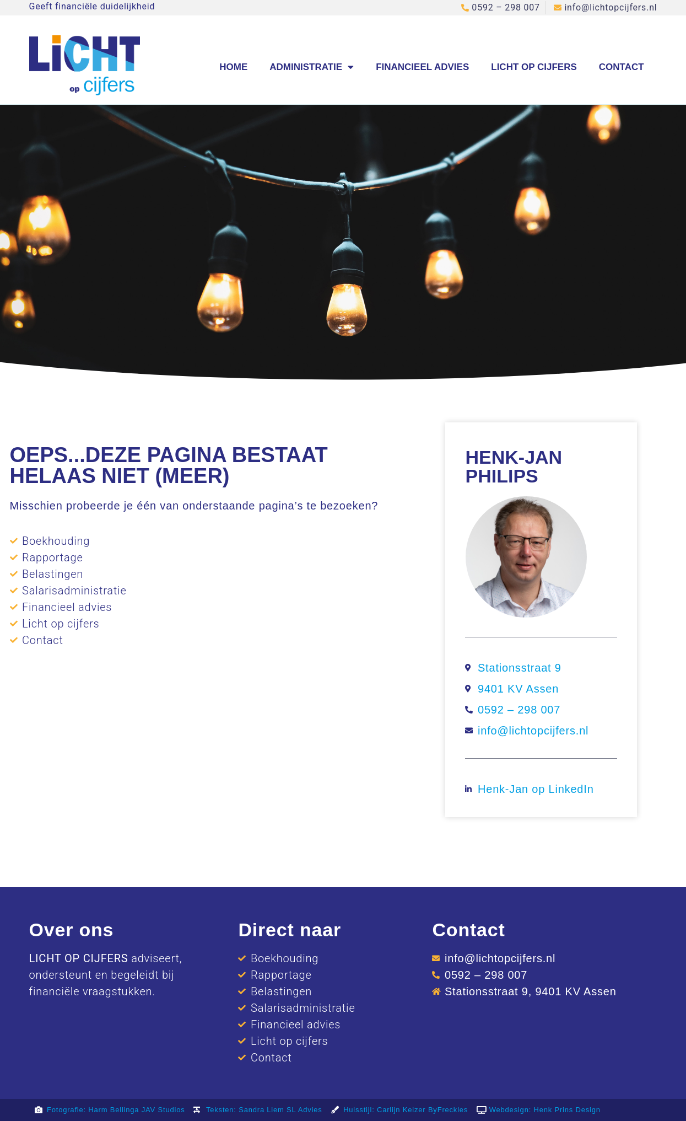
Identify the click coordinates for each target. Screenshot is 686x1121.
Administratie (311, 67)
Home (233, 67)
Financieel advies (422, 67)
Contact (621, 67)
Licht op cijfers (534, 67)
